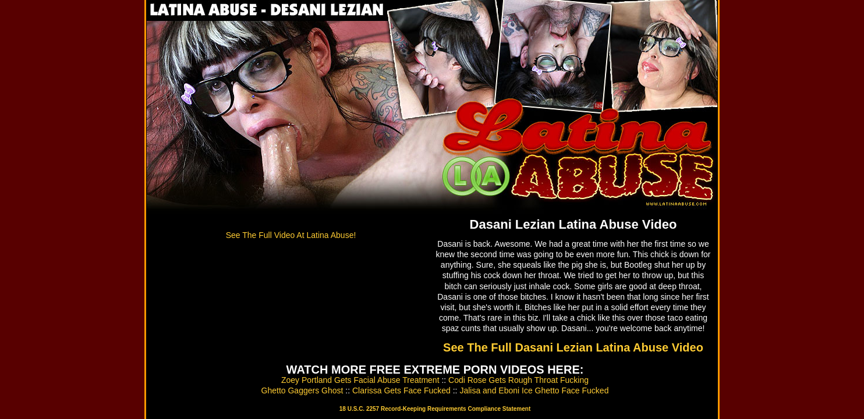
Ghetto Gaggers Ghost (302, 390)
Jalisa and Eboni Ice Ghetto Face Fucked (533, 390)
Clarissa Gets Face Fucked (401, 390)
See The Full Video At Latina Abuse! (291, 235)
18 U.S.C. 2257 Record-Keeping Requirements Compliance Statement (434, 409)
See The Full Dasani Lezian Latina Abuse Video (573, 347)
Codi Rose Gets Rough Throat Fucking (518, 380)
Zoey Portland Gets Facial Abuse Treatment (360, 380)
